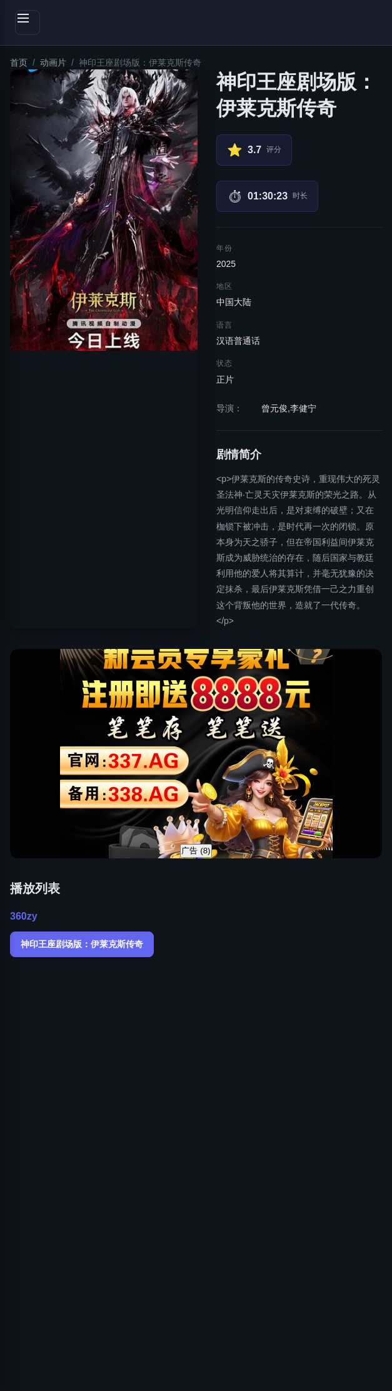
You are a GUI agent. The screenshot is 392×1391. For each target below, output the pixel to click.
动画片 (53, 63)
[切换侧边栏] (27, 22)
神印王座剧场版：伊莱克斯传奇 (82, 944)
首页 (19, 63)
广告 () (195, 850)
